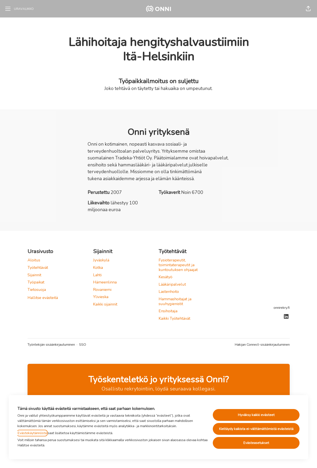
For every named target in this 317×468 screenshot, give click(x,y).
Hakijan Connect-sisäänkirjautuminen (262, 344)
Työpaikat (36, 282)
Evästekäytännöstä (32, 433)
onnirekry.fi (282, 307)
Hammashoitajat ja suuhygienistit (175, 301)
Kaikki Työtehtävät (174, 318)
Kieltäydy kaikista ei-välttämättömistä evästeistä (256, 429)
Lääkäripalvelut (172, 284)
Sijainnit (34, 275)
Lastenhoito (169, 291)
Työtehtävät (38, 267)
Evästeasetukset (256, 442)
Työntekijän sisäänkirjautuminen (51, 344)
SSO (82, 344)
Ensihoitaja (168, 311)
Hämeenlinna (105, 282)
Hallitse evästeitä (43, 297)
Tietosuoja (37, 289)
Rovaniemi (102, 289)
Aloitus (34, 260)
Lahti (97, 275)
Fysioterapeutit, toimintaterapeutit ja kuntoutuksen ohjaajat (178, 264)
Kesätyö (165, 277)
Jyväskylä (101, 260)
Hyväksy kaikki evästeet (256, 415)
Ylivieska (100, 296)
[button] (308, 9)
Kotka (98, 267)
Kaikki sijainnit (105, 304)
